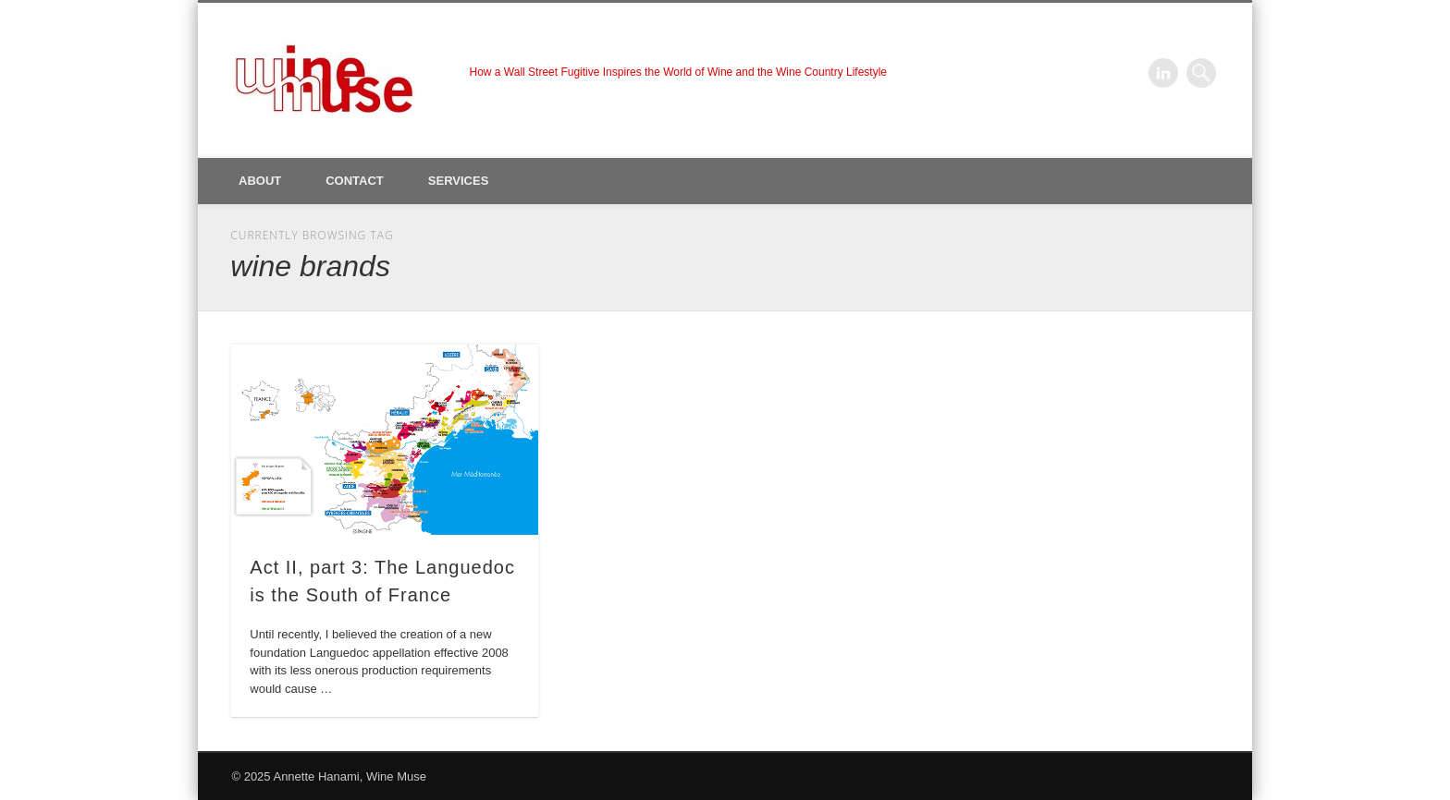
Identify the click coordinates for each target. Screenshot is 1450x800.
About (260, 181)
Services (458, 181)
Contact (355, 181)
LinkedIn (1163, 73)
